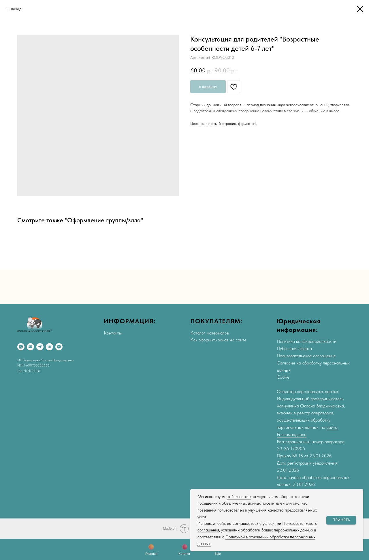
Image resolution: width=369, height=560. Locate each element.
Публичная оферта (294, 348)
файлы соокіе (239, 496)
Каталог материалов (209, 333)
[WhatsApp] (21, 346)
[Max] (59, 346)
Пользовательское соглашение (306, 355)
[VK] (49, 346)
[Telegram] (40, 346)
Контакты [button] (113, 333)
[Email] (30, 346)
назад (16, 8)
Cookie (283, 377)
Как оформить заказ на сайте (218, 340)
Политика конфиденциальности (306, 341)
